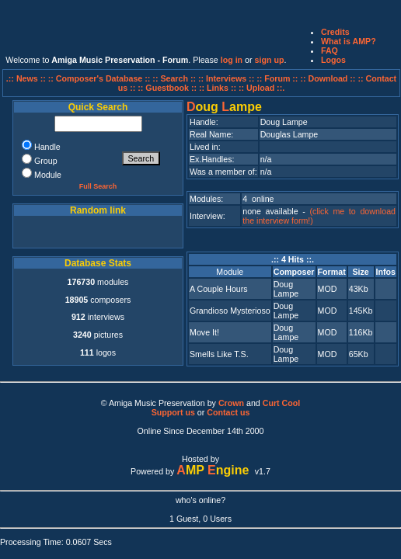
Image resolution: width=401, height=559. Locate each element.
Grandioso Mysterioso (230, 310)
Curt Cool (282, 403)
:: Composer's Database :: (100, 78)
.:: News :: (27, 78)
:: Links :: (217, 87)
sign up (269, 59)
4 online (258, 198)
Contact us (228, 412)
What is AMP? (348, 41)
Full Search (98, 186)
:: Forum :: (278, 78)
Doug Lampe (286, 289)
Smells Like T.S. (219, 354)
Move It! (204, 332)
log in (231, 59)
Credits (335, 31)
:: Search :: (175, 78)
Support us (173, 412)
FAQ (329, 50)
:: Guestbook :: (167, 87)
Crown (231, 403)
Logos (333, 59)
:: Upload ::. (261, 87)
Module (229, 271)
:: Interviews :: (227, 78)
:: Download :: (328, 78)
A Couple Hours (219, 288)
